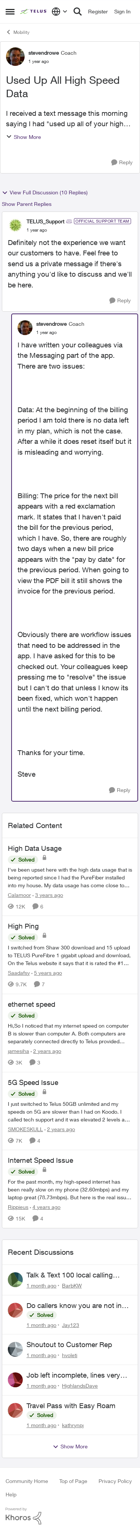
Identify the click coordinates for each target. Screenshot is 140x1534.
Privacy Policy (115, 1481)
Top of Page (73, 1481)
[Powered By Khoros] (70, 1516)
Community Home (27, 1481)
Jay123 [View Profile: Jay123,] (70, 1324)
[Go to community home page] (34, 11)
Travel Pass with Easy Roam (71, 1405)
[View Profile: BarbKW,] (15, 1279)
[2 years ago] (46, 1051)
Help (11, 1494)
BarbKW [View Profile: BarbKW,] (72, 1285)
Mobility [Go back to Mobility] (17, 32)
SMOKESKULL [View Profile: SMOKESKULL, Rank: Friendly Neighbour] (25, 1129)
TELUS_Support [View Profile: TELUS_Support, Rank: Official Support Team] (45, 221)
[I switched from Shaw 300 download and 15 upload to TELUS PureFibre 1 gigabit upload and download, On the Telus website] (70, 955)
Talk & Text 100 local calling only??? (70, 1275)
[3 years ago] (47, 894)
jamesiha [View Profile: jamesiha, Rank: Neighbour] (18, 1051)
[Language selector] (60, 11)
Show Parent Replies (27, 204)
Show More (23, 137)
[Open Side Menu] (10, 11)
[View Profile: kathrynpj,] (15, 1410)
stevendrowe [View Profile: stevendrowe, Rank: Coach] (43, 53)
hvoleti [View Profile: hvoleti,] (69, 1355)
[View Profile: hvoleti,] (15, 1349)
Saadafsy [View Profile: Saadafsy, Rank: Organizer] (19, 973)
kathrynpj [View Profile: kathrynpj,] (73, 1425)
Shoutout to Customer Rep (69, 1344)
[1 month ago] (41, 1285)
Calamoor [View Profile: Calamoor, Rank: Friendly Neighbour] (19, 894)
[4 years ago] (45, 1207)
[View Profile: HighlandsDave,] (15, 1379)
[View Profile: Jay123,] (15, 1310)
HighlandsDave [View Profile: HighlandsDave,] (80, 1385)
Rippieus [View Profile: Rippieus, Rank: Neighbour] (18, 1207)
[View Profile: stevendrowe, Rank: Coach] (15, 56)
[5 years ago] (46, 973)
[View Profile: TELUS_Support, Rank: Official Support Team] (15, 225)
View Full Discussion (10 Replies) (45, 192)
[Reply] (122, 162)
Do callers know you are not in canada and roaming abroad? (74, 1305)
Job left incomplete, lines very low (73, 1375)
